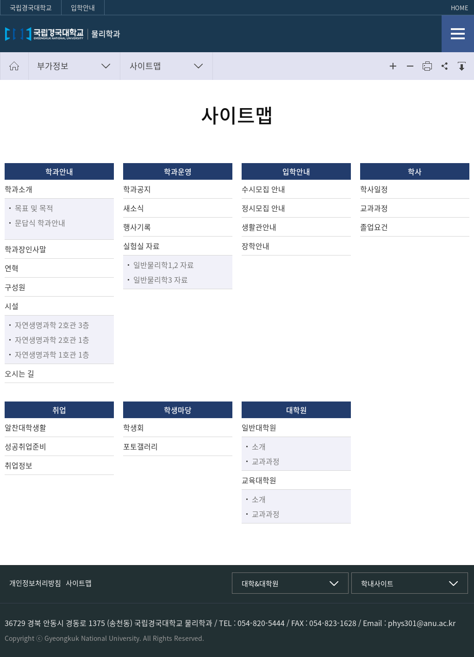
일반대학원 (259, 427)
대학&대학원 (260, 583)
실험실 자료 (141, 245)
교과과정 (374, 207)
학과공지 (137, 189)
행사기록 (137, 226)
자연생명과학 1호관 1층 (52, 354)
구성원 (15, 286)
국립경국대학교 (31, 7)
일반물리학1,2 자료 (163, 264)
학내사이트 (377, 583)
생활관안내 (259, 226)
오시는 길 (19, 373)
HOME (459, 7)
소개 (259, 446)
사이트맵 (145, 66)
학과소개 (18, 189)
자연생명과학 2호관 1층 (52, 339)
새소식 (133, 207)
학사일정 (374, 189)
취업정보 (18, 465)
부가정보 (53, 66)
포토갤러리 (140, 446)
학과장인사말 (25, 249)
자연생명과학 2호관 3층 (52, 324)
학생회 (133, 427)
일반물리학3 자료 (160, 279)
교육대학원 (259, 480)
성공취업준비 (25, 446)
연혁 (12, 268)
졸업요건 (374, 226)
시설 (12, 305)
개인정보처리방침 (35, 583)
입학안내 (83, 7)
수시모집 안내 (263, 189)
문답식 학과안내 (40, 222)
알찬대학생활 (25, 427)
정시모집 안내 (263, 207)
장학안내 (255, 245)
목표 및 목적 (34, 207)
